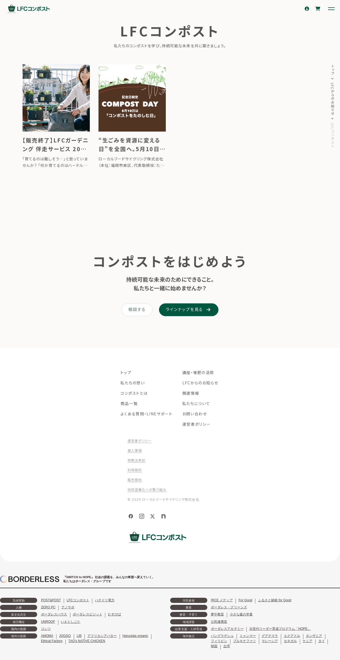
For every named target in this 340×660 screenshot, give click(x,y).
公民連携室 (219, 622)
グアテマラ (270, 636)
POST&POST (51, 600)
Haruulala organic (135, 636)
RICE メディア (222, 600)
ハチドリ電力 (105, 600)
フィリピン (219, 641)
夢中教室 (217, 614)
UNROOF (48, 622)
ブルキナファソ (244, 641)
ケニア (307, 641)
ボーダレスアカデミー (227, 629)
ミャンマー (248, 636)
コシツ (46, 629)
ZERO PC (48, 607)
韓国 (214, 646)
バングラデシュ (222, 636)
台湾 (226, 646)
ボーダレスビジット (87, 614)
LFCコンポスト (78, 600)
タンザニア (314, 636)
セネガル (290, 641)
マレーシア (270, 641)
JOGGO (65, 636)
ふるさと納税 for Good (274, 600)
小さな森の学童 (241, 614)
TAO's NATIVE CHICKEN (86, 641)
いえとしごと (70, 622)
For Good (245, 600)
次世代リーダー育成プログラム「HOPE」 (280, 629)
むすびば (114, 614)
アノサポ (67, 607)
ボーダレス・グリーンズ (229, 607)
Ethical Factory (52, 641)
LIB (79, 636)
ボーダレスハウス (54, 614)
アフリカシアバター (102, 636)
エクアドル (292, 636)
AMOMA (47, 636)
